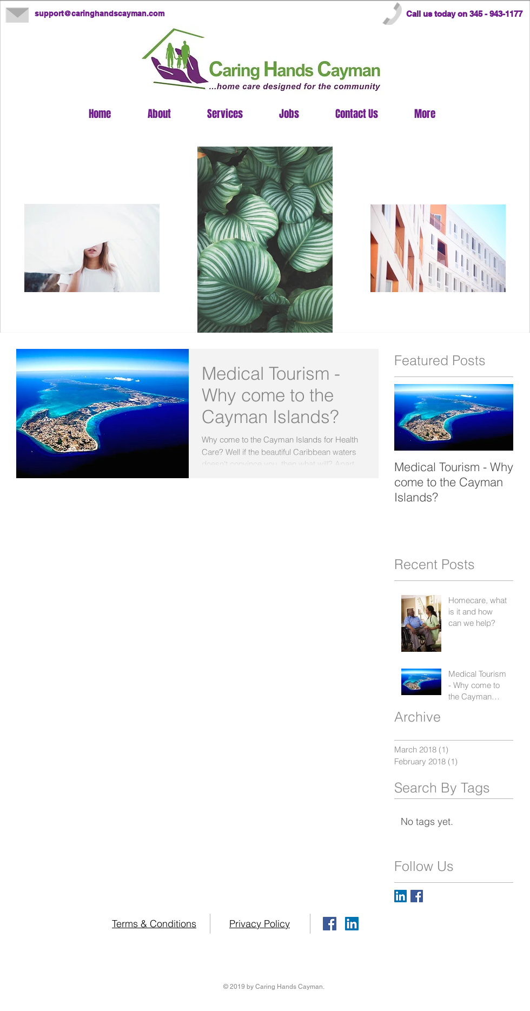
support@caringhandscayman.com (99, 13)
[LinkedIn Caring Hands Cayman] (400, 896)
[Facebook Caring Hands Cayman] (416, 896)
